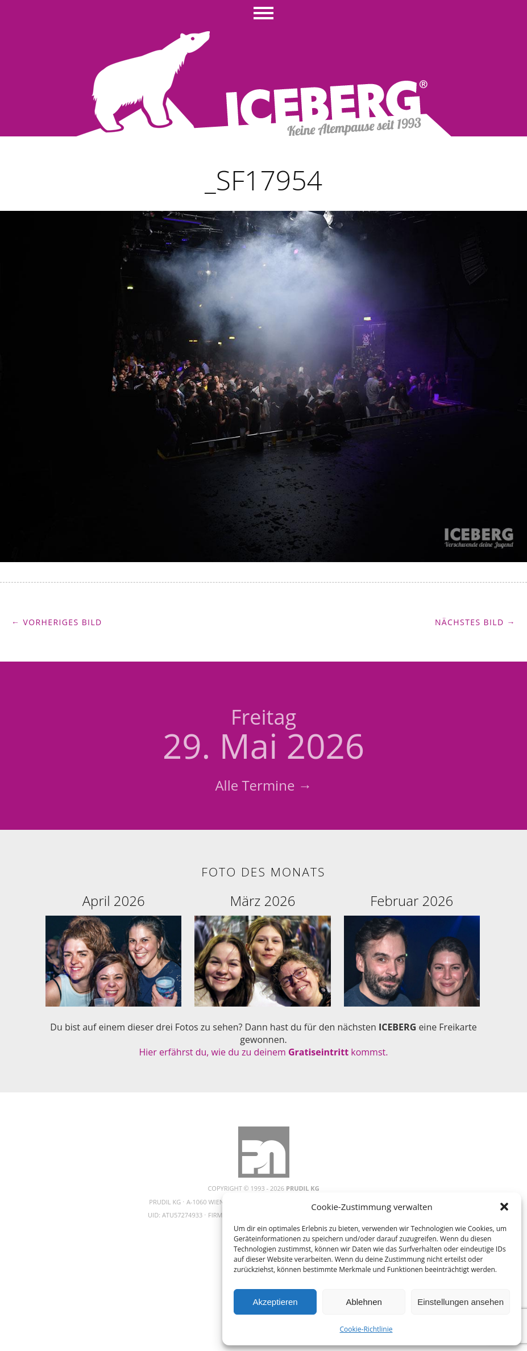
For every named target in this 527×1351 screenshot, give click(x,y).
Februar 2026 (411, 900)
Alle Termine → (263, 785)
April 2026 (113, 900)
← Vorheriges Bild (56, 622)
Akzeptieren (274, 1302)
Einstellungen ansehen (460, 1302)
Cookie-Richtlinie (366, 1329)
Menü (263, 14)
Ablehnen (363, 1302)
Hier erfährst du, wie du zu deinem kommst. (263, 1052)
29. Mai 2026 (263, 736)
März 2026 (263, 900)
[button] (504, 1206)
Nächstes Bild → (475, 622)
